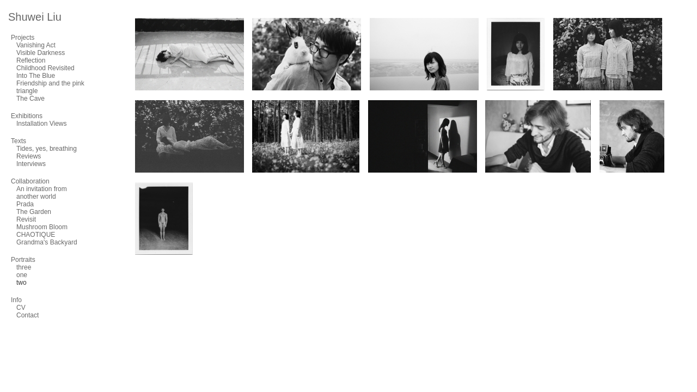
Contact (27, 315)
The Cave (30, 98)
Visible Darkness (40, 53)
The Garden (33, 212)
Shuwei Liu (35, 17)
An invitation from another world (41, 192)
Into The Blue (35, 75)
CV (21, 307)
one (21, 275)
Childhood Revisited (45, 68)
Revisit (26, 219)
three (23, 267)
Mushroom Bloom (42, 227)
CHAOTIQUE (35, 234)
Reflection (30, 60)
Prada (25, 204)
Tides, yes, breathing (46, 148)
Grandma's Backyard (46, 242)
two (21, 282)
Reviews (28, 156)
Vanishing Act (36, 45)
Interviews (31, 164)
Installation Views (41, 123)
